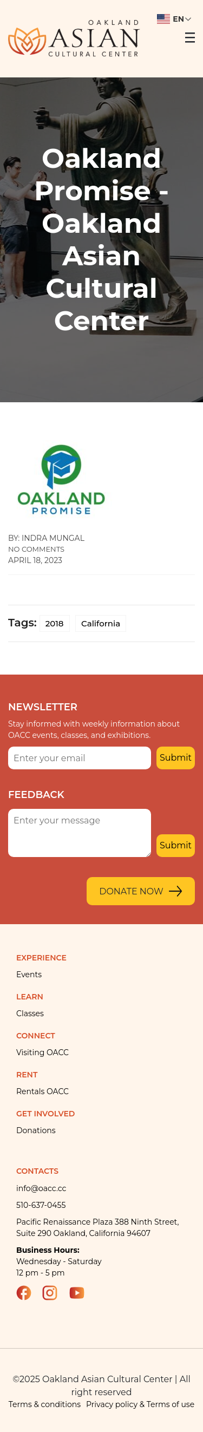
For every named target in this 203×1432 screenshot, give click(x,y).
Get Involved (45, 1114)
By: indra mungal (46, 538)
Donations (36, 1130)
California (100, 623)
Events (29, 974)
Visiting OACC (42, 1052)
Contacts (37, 1171)
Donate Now (131, 891)
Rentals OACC (42, 1091)
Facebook (28, 1292)
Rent (26, 1075)
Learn (29, 997)
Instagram (54, 1293)
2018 (54, 623)
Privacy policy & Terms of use (140, 1404)
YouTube (81, 1293)
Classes (30, 1013)
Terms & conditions (45, 1404)
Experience (41, 958)
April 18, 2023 (35, 560)
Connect (35, 1036)
